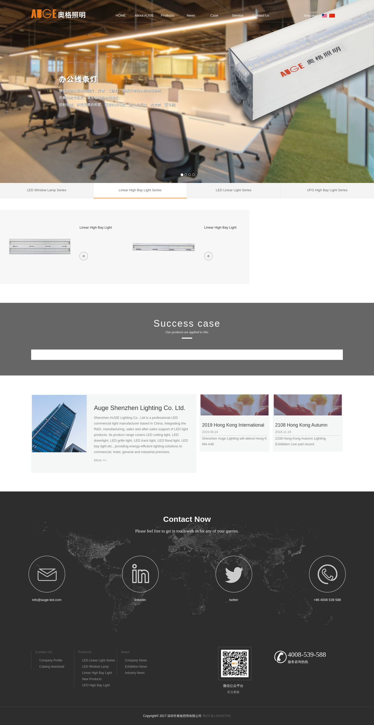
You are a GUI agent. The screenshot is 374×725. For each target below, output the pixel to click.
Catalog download (51, 666)
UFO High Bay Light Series (96, 685)
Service (237, 15)
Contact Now (187, 519)
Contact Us (261, 15)
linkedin (140, 600)
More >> (100, 460)
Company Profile (50, 660)
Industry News (135, 673)
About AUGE (144, 15)
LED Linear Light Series (98, 660)
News (191, 15)
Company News (136, 660)
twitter (233, 600)
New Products (92, 679)
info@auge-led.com (47, 600)
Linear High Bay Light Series (97, 673)
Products (167, 15)
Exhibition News (136, 666)
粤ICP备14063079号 (217, 716)
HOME (121, 15)
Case (214, 15)
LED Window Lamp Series (95, 667)
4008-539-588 (307, 654)
